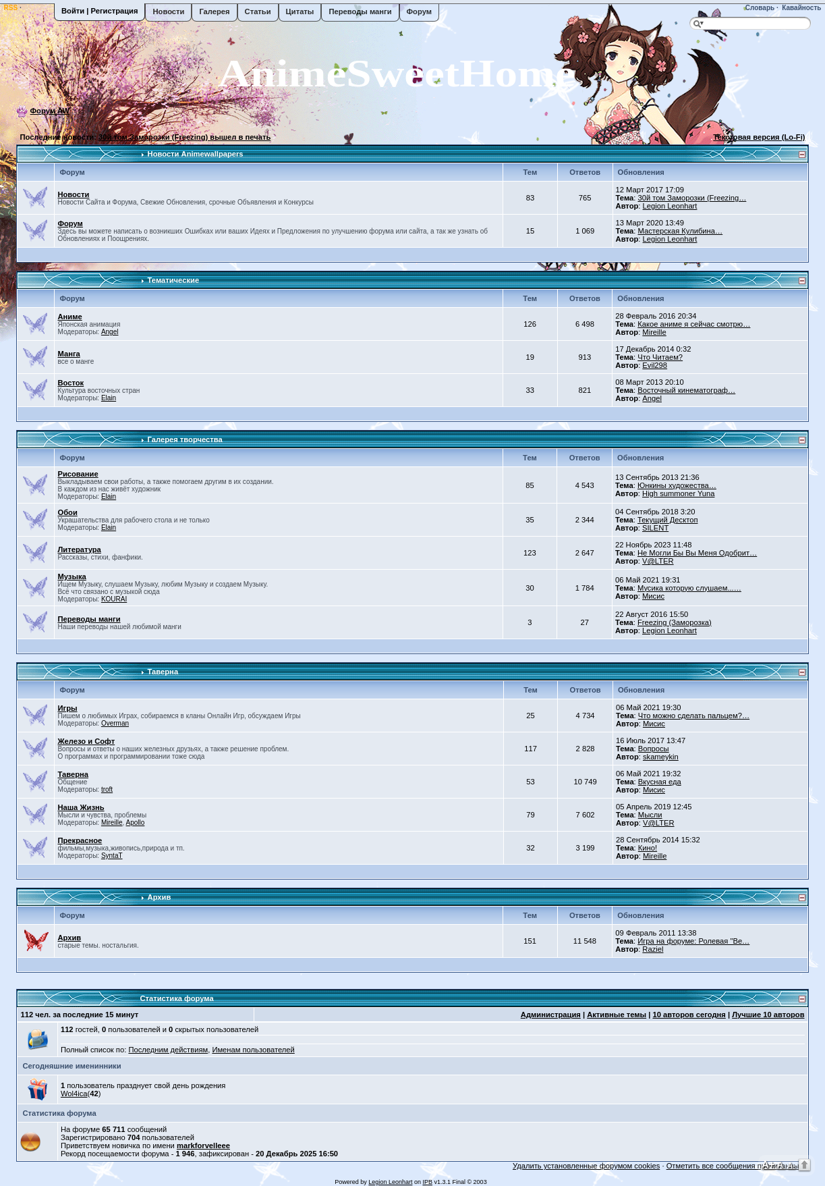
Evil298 (654, 365)
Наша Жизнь (80, 807)
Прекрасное (79, 840)
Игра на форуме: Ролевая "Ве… (693, 941)
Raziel (652, 949)
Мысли (650, 815)
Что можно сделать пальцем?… (693, 715)
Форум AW (50, 111)
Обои (67, 512)
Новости (168, 11)
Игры (67, 708)
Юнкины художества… (676, 485)
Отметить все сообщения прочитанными (737, 1166)
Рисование (77, 474)
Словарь (758, 7)
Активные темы (616, 1014)
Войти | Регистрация (99, 11)
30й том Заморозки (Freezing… (691, 198)
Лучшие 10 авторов (768, 1014)
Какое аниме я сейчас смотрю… (693, 324)
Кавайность (801, 7)
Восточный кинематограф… (686, 390)
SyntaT (112, 855)
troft (107, 789)
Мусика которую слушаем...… (689, 588)
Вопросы (653, 749)
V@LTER (658, 561)
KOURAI (114, 599)
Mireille (654, 332)
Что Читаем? (660, 357)
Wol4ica (74, 1093)
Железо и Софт (86, 741)
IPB (427, 1182)
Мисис (653, 596)
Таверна (163, 672)
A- (791, 1165)
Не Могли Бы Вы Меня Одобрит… (697, 553)
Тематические (174, 280)
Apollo (135, 822)
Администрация (551, 1014)
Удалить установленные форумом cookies (586, 1166)
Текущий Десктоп (667, 520)
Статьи (258, 11)
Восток (70, 383)
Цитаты (300, 11)
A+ (768, 1164)
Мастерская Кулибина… (679, 231)
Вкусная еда (659, 782)
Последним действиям (168, 1050)
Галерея (214, 11)
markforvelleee (203, 1145)
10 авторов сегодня (688, 1014)
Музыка (71, 576)
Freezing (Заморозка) (674, 622)
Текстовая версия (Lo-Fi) (759, 137)
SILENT (655, 528)
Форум (419, 11)
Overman (115, 723)
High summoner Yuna (678, 493)
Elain (108, 398)
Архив (159, 897)
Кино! (647, 848)
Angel (110, 331)
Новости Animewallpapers (196, 154)
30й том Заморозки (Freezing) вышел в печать (184, 137)
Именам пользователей (253, 1050)
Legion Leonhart (670, 206)
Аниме (69, 317)
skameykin (661, 757)
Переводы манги (360, 11)
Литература (79, 549)
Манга (68, 354)
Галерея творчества (185, 439)
